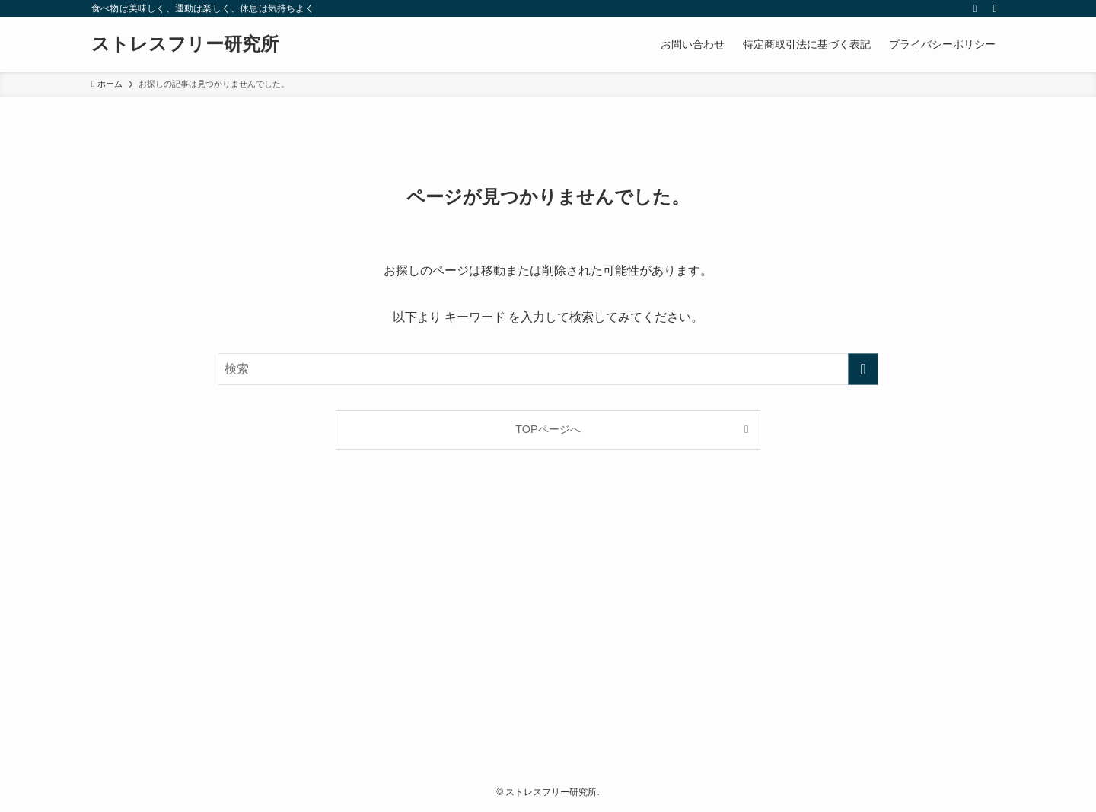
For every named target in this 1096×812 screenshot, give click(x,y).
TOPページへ (547, 429)
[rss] (975, 8)
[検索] (995, 8)
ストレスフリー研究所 (185, 44)
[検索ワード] (548, 369)
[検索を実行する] (863, 369)
